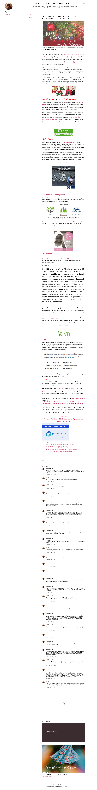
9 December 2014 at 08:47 (51, 488)
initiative (79, 221)
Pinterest (70, 419)
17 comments (51, 734)
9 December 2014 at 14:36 (50, 601)
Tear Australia (76, 401)
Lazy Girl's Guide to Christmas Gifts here (67, 62)
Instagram (79, 419)
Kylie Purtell (48, 468)
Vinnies (68, 403)
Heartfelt (72, 403)
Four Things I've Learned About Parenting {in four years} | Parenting (61, 449)
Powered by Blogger (57, 784)
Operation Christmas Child (66, 401)
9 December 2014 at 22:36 (50, 630)
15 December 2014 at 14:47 (50, 678)
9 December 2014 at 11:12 (50, 517)
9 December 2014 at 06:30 (51, 474)
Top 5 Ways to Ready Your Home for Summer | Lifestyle (58, 452)
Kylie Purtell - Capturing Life (51, 3)
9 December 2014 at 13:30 (50, 544)
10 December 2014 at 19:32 (51, 637)
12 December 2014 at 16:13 (50, 645)
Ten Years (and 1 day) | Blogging (54, 774)
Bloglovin (62, 419)
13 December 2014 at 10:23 (51, 656)
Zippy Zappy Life (71, 388)
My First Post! (51, 732)
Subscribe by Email (63, 421)
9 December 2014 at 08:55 (50, 496)
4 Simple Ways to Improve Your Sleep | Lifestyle (56, 446)
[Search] (84, 3)
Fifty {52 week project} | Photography (53, 442)
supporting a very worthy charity (60, 385)
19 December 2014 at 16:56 (50, 687)
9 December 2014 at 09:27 (50, 507)
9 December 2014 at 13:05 (50, 526)
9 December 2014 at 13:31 (50, 559)
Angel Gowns (80, 403)
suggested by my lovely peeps (77, 398)
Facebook (47, 419)
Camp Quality (57, 401)
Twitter (54, 419)
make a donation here (70, 395)
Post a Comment (48, 776)
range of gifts (68, 142)
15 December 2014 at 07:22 (51, 665)
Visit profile (8, 14)
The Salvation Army (61, 403)
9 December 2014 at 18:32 (50, 609)
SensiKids (62, 388)
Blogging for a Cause (33, 19)
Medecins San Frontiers (47, 401)
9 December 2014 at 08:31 (50, 481)
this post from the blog (51, 318)
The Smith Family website (68, 218)
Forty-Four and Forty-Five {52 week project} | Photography (59, 451)
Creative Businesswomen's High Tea (64, 258)
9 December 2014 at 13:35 (50, 592)
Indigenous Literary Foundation (49, 403)
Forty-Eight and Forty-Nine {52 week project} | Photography (59, 444)
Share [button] (30, 14)
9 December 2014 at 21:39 (50, 621)
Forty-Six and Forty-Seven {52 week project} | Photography (59, 447)
